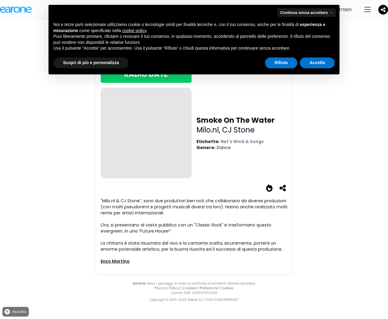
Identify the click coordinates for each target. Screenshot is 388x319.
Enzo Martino (115, 261)
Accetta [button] (317, 62)
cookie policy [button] (134, 30)
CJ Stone (238, 130)
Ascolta (15, 312)
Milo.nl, (209, 130)
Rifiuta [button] (281, 62)
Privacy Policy (167, 288)
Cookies (189, 288)
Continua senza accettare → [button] (306, 12)
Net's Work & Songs (242, 141)
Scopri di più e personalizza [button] (91, 62)
